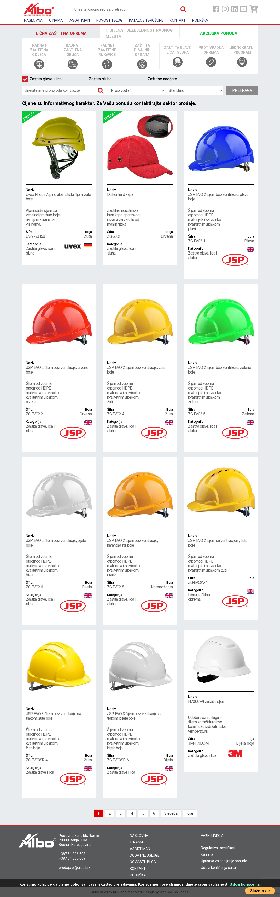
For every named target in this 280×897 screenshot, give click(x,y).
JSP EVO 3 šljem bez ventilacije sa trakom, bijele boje (140, 713)
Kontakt (178, 20)
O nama (56, 20)
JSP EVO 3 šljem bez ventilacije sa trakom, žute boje (59, 713)
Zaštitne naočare (158, 79)
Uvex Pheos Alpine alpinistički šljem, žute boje (59, 194)
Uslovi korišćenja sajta (218, 868)
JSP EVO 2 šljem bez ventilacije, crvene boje (59, 367)
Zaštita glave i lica (42, 79)
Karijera (207, 854)
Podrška (200, 20)
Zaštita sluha (96, 79)
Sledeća (171, 813)
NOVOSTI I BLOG (143, 862)
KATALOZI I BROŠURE (146, 20)
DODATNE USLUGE (145, 855)
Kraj (190, 813)
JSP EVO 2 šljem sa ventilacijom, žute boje (221, 540)
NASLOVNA (139, 836)
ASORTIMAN (140, 849)
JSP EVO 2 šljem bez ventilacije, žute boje (140, 367)
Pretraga (242, 90)
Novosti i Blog (109, 20)
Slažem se (260, 890)
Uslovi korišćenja (245, 884)
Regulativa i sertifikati (218, 848)
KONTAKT (138, 869)
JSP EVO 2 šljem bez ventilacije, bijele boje (59, 540)
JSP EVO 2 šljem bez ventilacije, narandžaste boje (140, 540)
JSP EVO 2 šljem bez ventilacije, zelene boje (221, 367)
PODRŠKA (138, 875)
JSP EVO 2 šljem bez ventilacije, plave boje (221, 194)
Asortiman (79, 20)
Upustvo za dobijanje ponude (224, 861)
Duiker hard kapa (140, 192)
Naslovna (33, 20)
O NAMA (137, 842)
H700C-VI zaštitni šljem (221, 699)
